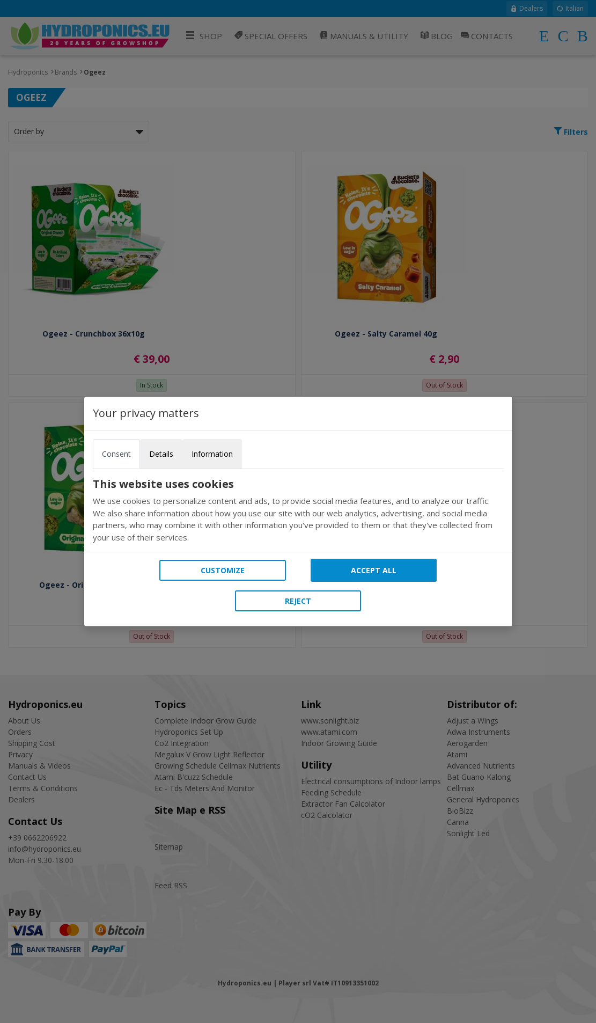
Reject (298, 601)
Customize (223, 570)
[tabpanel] (298, 510)
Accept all (373, 570)
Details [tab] (161, 454)
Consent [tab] (116, 454)
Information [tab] (212, 454)
